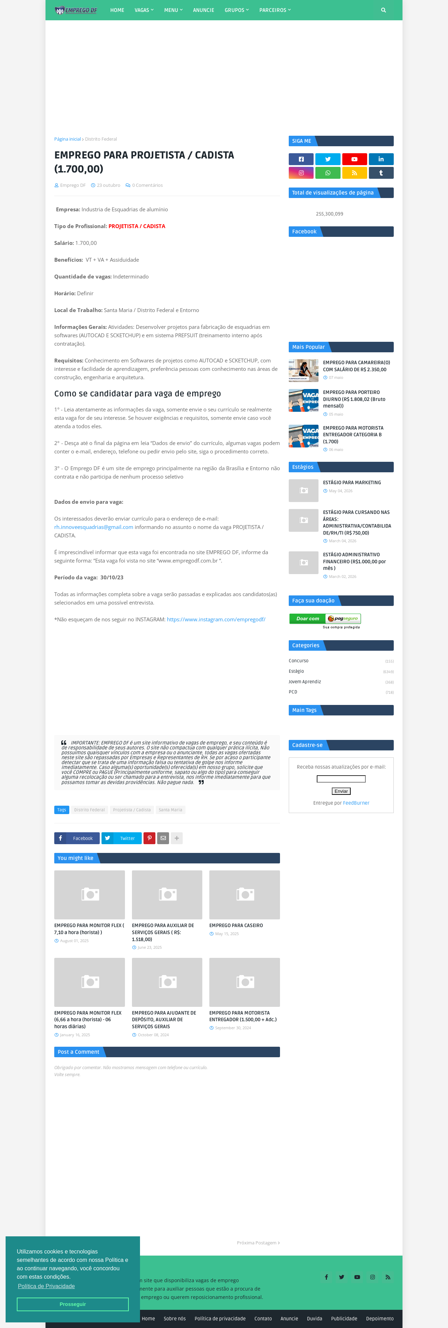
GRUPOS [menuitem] (234, 10)
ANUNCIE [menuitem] (203, 10)
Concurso (341, 661)
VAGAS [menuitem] (142, 10)
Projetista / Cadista (132, 810)
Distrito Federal (101, 139)
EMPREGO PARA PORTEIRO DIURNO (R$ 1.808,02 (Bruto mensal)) (354, 399)
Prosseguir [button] (72, 1304)
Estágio (341, 672)
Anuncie (289, 1319)
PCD (341, 692)
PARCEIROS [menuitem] (272, 10)
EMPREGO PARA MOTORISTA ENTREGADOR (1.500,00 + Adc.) (243, 1016)
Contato (263, 1319)
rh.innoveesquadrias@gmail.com (93, 526)
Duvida (314, 1319)
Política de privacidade (220, 1319)
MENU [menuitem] (171, 10)
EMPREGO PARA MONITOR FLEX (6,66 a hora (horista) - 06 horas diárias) (87, 1020)
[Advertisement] (224, 78)
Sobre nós (175, 1319)
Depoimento (380, 1319)
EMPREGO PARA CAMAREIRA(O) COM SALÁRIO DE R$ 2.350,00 (356, 366)
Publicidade (344, 1319)
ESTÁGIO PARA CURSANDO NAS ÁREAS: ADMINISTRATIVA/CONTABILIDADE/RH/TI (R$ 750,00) (357, 522)
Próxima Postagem (256, 1242)
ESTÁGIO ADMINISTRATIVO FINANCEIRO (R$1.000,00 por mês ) (354, 561)
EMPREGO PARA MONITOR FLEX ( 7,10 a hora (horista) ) (89, 929)
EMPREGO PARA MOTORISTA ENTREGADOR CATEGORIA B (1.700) (353, 435)
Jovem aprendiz (341, 682)
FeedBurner (356, 803)
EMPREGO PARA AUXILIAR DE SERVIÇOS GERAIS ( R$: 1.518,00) (163, 932)
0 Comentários (147, 185)
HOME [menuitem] (117, 10)
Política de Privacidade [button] (46, 1286)
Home (148, 1319)
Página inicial (67, 139)
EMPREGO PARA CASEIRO (236, 925)
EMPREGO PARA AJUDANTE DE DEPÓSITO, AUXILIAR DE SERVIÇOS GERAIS (164, 1020)
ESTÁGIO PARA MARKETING (352, 483)
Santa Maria (170, 810)
